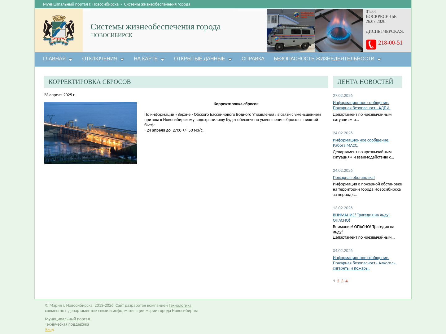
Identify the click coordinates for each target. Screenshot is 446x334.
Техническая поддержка (67, 324)
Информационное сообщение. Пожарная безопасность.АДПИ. (362, 105)
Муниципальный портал (67, 319)
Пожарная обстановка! (354, 177)
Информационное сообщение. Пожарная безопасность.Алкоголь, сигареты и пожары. (364, 263)
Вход (49, 329)
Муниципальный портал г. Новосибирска (81, 4)
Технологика (180, 305)
